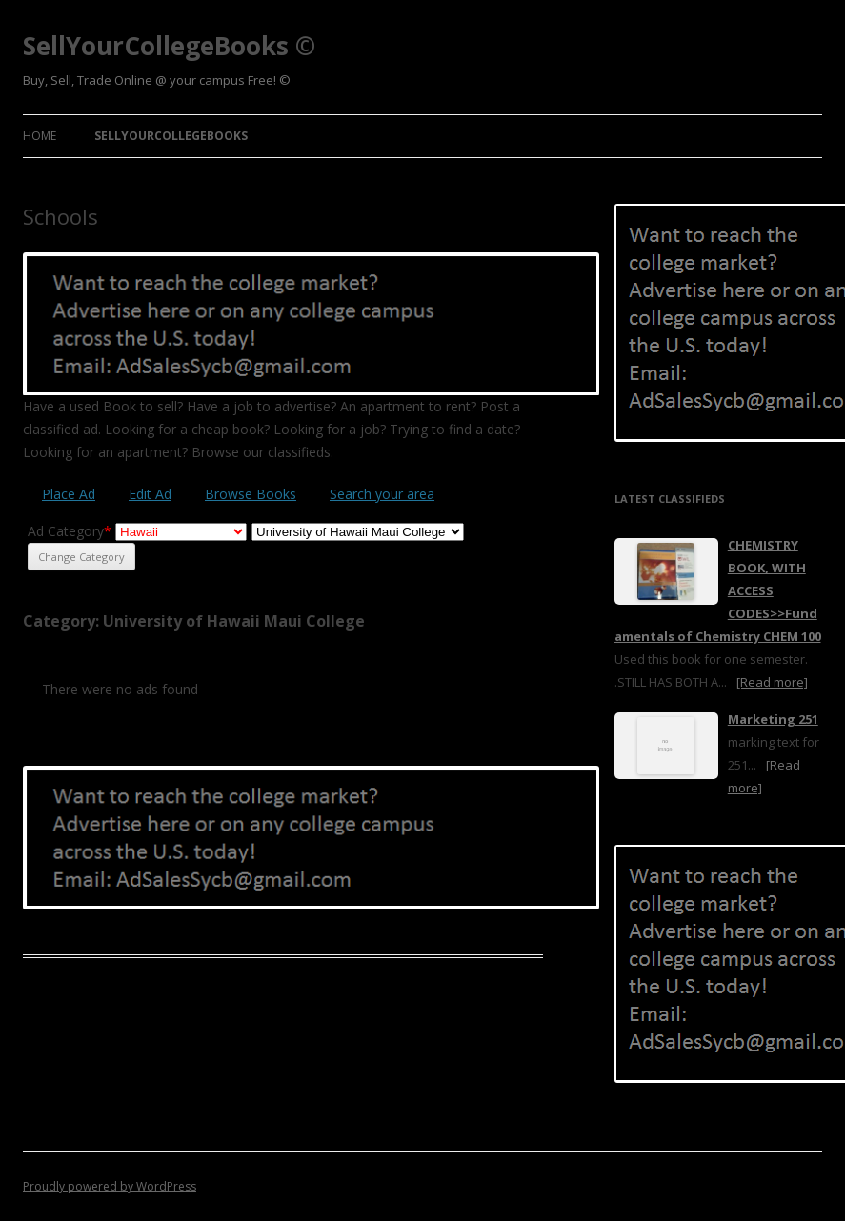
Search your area (382, 494)
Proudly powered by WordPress (109, 1186)
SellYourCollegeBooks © (169, 46)
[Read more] (772, 682)
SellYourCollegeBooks (171, 136)
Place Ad (68, 494)
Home (39, 136)
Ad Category (69, 531)
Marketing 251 (773, 719)
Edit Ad (150, 494)
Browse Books (250, 494)
